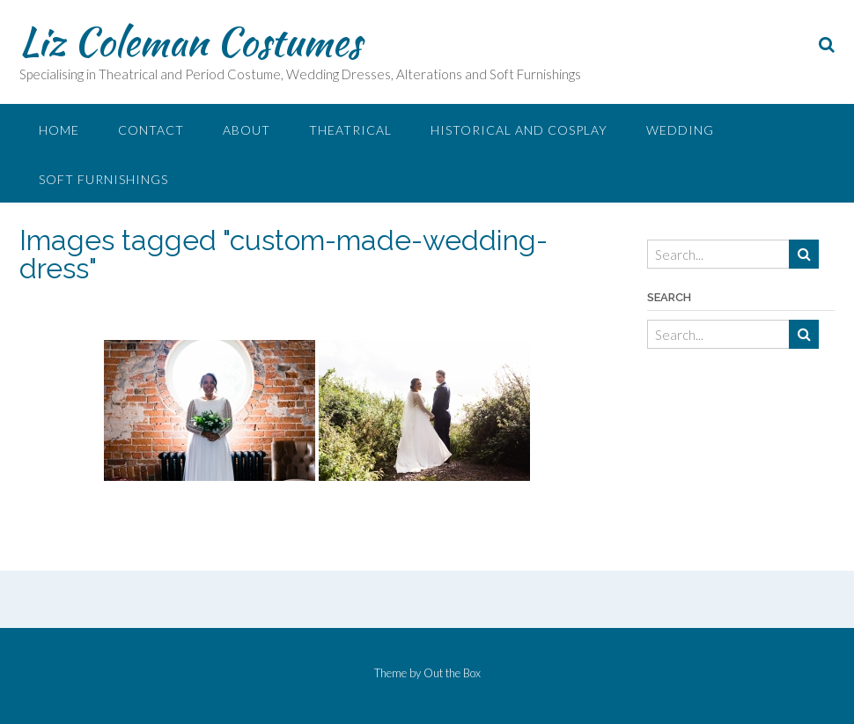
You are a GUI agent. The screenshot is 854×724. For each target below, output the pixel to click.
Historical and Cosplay (519, 129)
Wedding (680, 129)
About (246, 129)
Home (59, 129)
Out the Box (452, 673)
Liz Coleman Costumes (190, 41)
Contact (151, 129)
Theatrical (350, 129)
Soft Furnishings (103, 179)
